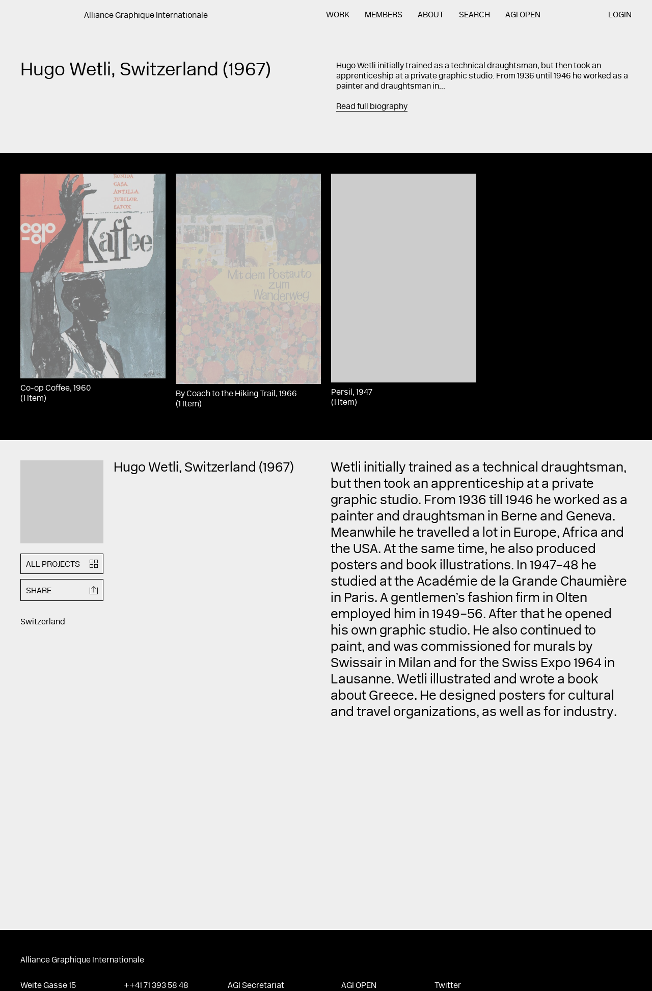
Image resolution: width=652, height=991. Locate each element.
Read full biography (372, 107)
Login (620, 15)
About (431, 15)
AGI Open (522, 15)
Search (474, 15)
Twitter (447, 986)
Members (383, 15)
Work (337, 15)
